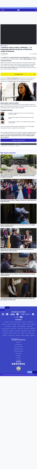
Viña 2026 (10, 333)
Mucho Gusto (9, 324)
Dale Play (18, 324)
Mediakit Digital (18, 360)
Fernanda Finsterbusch (6, 60)
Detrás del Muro (13, 7)
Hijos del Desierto (32, 328)
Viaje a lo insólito (31, 333)
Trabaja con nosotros (18, 353)
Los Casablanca (14, 326)
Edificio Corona (5, 333)
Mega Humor (27, 335)
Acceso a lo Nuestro (8, 326)
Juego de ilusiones (29, 326)
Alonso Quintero (28, 59)
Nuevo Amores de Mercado (21, 326)
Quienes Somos (18, 342)
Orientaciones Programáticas (18, 351)
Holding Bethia (18, 355)
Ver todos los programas (15, 338)
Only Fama (22, 333)
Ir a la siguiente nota (18, 74)
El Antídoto (22, 335)
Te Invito (26, 333)
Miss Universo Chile (19, 7)
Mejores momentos (4, 45)
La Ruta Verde (18, 335)
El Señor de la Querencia (5, 328)
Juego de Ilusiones (14, 57)
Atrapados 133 (33, 324)
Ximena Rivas (26, 57)
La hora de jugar (23, 324)
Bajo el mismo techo (11, 335)
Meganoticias (14, 324)
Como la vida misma (20, 328)
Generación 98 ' (26, 328)
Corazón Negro (3, 324)
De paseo (28, 324)
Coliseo (19, 333)
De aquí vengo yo (4, 335)
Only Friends (2, 7)
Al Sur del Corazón (13, 328)
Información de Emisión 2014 (18, 346)
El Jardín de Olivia (7, 7)
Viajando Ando (32, 335)
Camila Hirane (15, 78)
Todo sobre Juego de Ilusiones (18, 140)
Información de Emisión (18, 344)
